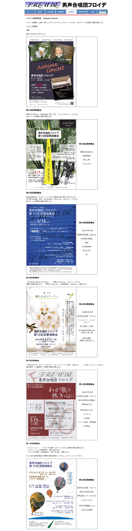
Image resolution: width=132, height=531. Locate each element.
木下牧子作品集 (86, 238)
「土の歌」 (87, 418)
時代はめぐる (87, 404)
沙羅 (27, 30)
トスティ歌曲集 (31, 26)
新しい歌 (86, 159)
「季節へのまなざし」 (87, 340)
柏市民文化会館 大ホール (86, 234)
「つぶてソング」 (86, 500)
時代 (86, 242)
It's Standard (86, 246)
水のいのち (87, 250)
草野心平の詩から (86, 152)
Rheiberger (87, 156)
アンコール (87, 163)
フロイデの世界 (86, 510)
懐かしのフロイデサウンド (35, 34)
